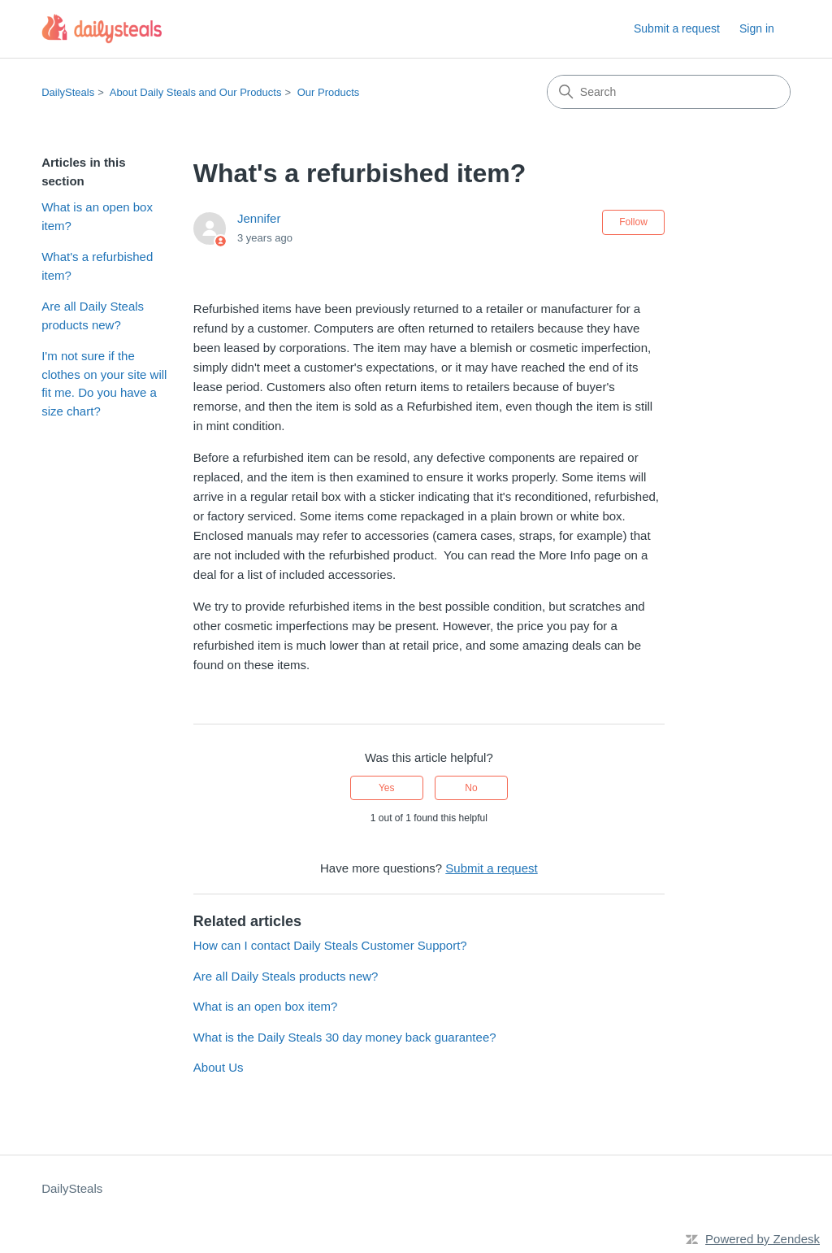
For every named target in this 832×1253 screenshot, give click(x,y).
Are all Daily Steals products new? (92, 315)
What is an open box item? (97, 216)
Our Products (328, 92)
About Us (218, 1067)
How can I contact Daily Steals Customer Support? (330, 945)
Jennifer (258, 218)
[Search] (669, 92)
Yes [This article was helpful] (387, 788)
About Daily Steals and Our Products (196, 92)
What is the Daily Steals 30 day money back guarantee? (344, 1037)
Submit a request (677, 28)
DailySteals (67, 92)
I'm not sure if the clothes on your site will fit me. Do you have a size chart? (104, 383)
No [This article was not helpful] (471, 788)
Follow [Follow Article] (633, 222)
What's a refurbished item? (97, 266)
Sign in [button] (756, 28)
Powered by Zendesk (762, 1239)
